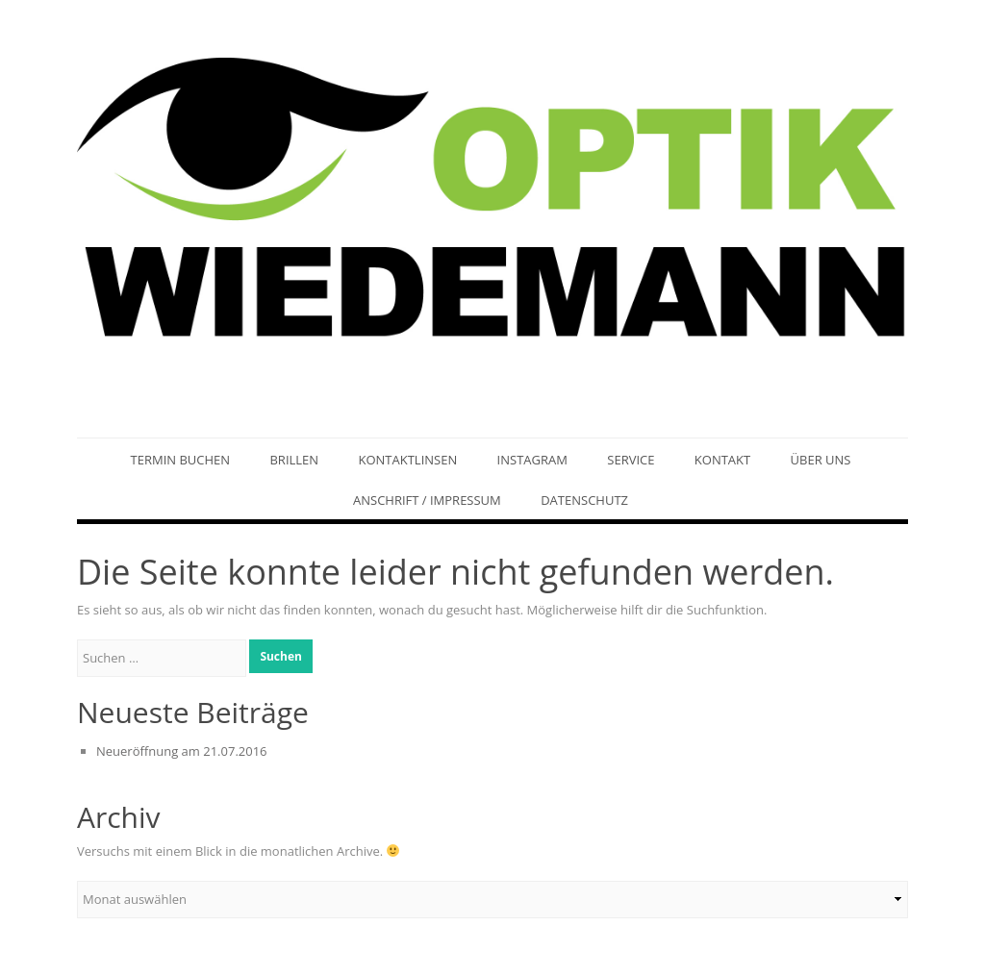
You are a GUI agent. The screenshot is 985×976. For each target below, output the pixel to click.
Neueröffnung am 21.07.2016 (181, 751)
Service (630, 459)
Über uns (821, 459)
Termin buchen (181, 459)
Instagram (532, 459)
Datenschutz (584, 500)
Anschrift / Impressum (427, 500)
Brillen (293, 459)
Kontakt (722, 459)
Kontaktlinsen (407, 459)
